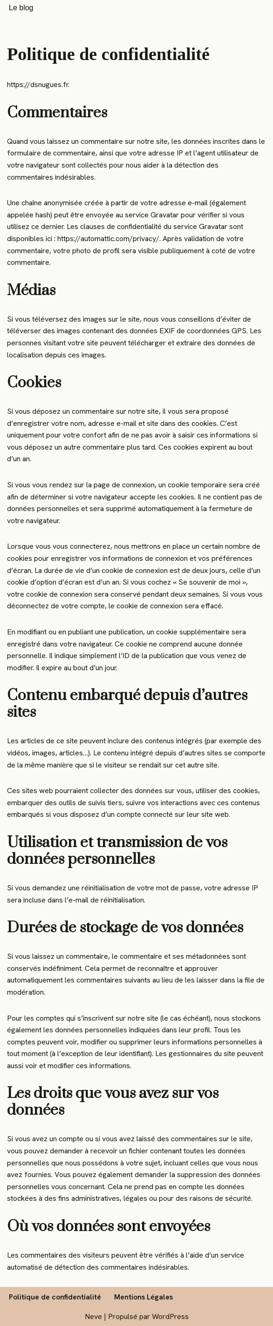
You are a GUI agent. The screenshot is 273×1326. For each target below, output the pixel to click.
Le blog (21, 8)
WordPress (170, 1316)
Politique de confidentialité (55, 1297)
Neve (93, 1316)
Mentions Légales (143, 1297)
